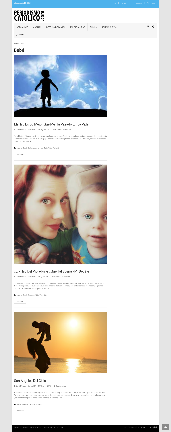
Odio (46, 148)
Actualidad (22, 27)
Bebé (25, 148)
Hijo (23, 404)
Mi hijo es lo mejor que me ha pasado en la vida (51, 124)
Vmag (61, 427)
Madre (28, 404)
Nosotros (138, 3)
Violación (56, 148)
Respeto (31, 295)
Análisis (37, 27)
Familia (93, 27)
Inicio (114, 3)
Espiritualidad (77, 27)
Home (16, 43)
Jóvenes (20, 34)
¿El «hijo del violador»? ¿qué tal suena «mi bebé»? (51, 271)
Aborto (19, 148)
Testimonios (61, 386)
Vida (50, 148)
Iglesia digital (109, 27)
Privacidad (151, 3)
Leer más (20, 154)
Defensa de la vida (55, 27)
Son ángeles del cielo (30, 381)
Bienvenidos (125, 3)
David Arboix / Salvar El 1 (26, 129)
